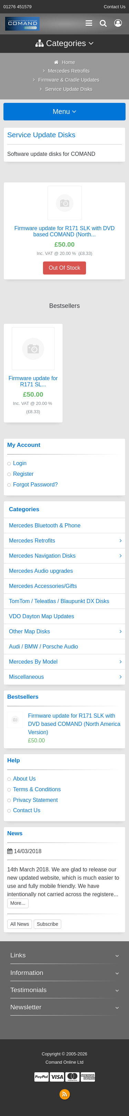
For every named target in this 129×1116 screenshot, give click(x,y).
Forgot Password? (35, 484)
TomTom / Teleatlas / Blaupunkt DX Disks (59, 601)
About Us (24, 779)
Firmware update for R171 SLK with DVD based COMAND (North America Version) (74, 724)
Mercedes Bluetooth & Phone (44, 525)
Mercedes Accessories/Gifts (43, 586)
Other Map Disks (65, 631)
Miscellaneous (65, 677)
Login (19, 463)
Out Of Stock (64, 268)
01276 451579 (17, 6)
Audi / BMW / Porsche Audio (43, 647)
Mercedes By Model (65, 662)
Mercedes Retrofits (65, 541)
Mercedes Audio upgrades (41, 571)
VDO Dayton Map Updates (41, 616)
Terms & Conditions (37, 789)
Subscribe (47, 924)
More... (17, 903)
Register (23, 474)
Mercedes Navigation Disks (65, 556)
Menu (64, 111)
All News (19, 924)
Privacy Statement (35, 800)
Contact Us (115, 6)
